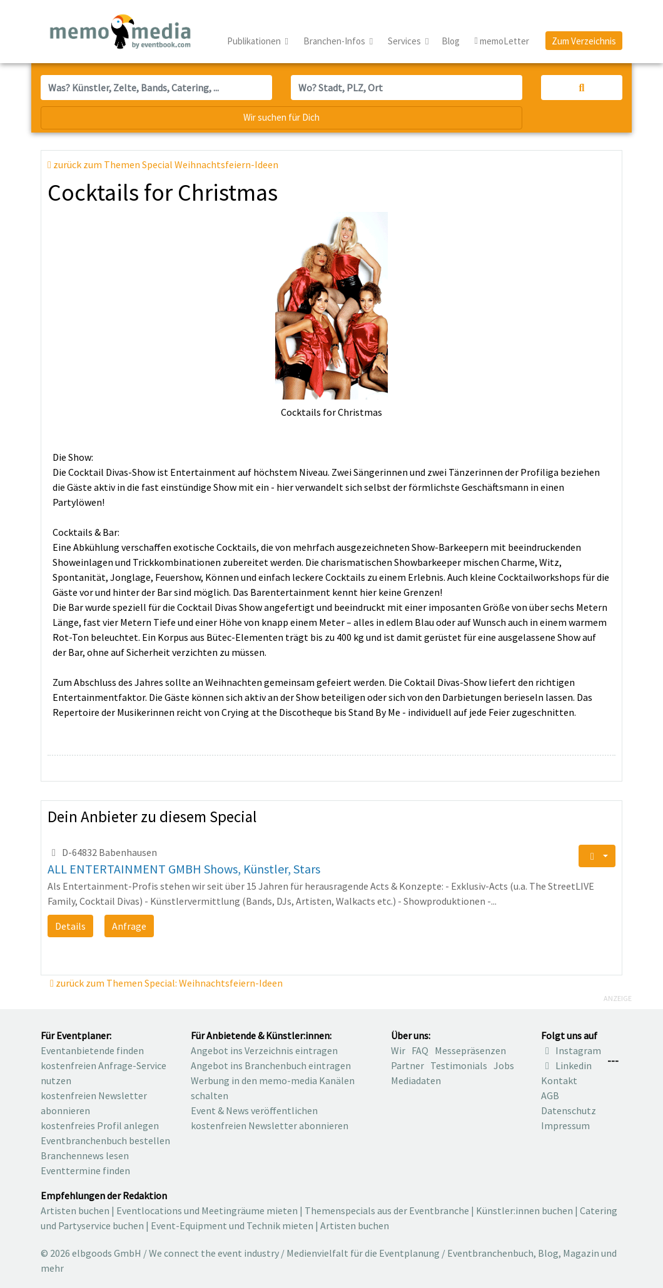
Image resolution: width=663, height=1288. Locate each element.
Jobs (503, 1065)
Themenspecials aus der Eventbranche (387, 1210)
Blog (451, 41)
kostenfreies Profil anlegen (100, 1125)
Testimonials (458, 1065)
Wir (398, 1050)
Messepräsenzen (470, 1050)
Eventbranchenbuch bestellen (105, 1140)
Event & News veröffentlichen (254, 1110)
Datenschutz (568, 1110)
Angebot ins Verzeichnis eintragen (264, 1050)
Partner (407, 1065)
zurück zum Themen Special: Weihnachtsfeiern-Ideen (166, 983)
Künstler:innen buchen (524, 1210)
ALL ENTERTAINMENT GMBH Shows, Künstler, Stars (184, 869)
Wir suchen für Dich (281, 117)
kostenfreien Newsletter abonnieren (269, 1125)
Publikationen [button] (255, 41)
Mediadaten (416, 1080)
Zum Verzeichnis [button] (584, 41)
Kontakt (559, 1080)
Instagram (571, 1050)
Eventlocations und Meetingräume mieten (207, 1210)
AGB (550, 1095)
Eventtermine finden (85, 1170)
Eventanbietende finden (92, 1050)
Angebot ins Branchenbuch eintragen (271, 1065)
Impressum (565, 1125)
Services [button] (405, 41)
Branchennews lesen (85, 1155)
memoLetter (502, 41)
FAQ (420, 1050)
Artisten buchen (75, 1210)
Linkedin (566, 1065)
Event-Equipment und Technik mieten (232, 1225)
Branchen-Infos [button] (335, 41)
